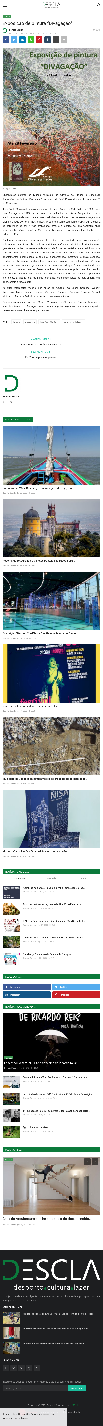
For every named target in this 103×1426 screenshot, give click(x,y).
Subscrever (77, 1388)
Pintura (16, 321)
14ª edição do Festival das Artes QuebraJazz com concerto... (56, 1111)
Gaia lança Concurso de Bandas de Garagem (47, 954)
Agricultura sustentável (35, 1127)
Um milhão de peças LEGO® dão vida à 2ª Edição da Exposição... (58, 1094)
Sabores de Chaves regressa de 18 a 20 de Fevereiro (52, 904)
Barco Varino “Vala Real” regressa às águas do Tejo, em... (38, 488)
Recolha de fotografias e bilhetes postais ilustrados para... (39, 560)
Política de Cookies (72, 1411)
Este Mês (51, 878)
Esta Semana (18, 878)
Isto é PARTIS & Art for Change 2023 (41, 344)
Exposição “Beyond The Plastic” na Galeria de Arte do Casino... (41, 633)
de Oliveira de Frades (74, 321)
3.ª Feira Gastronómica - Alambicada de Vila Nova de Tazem (56, 921)
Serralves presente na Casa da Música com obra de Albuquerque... (56, 1328)
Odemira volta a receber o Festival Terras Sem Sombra (53, 937)
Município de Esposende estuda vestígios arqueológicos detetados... (45, 778)
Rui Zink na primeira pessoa (40, 357)
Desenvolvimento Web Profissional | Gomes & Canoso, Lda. (55, 1077)
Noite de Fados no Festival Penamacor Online (30, 706)
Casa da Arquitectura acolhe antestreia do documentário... (47, 1219)
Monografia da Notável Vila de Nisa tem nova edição (35, 851)
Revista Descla (13, 30)
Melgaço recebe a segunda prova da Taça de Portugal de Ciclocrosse (58, 1314)
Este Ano (84, 878)
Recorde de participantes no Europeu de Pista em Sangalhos (53, 1343)
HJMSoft (74, 1405)
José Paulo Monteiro (49, 321)
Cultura (7, 16)
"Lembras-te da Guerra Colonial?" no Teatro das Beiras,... (54, 887)
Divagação (30, 321)
